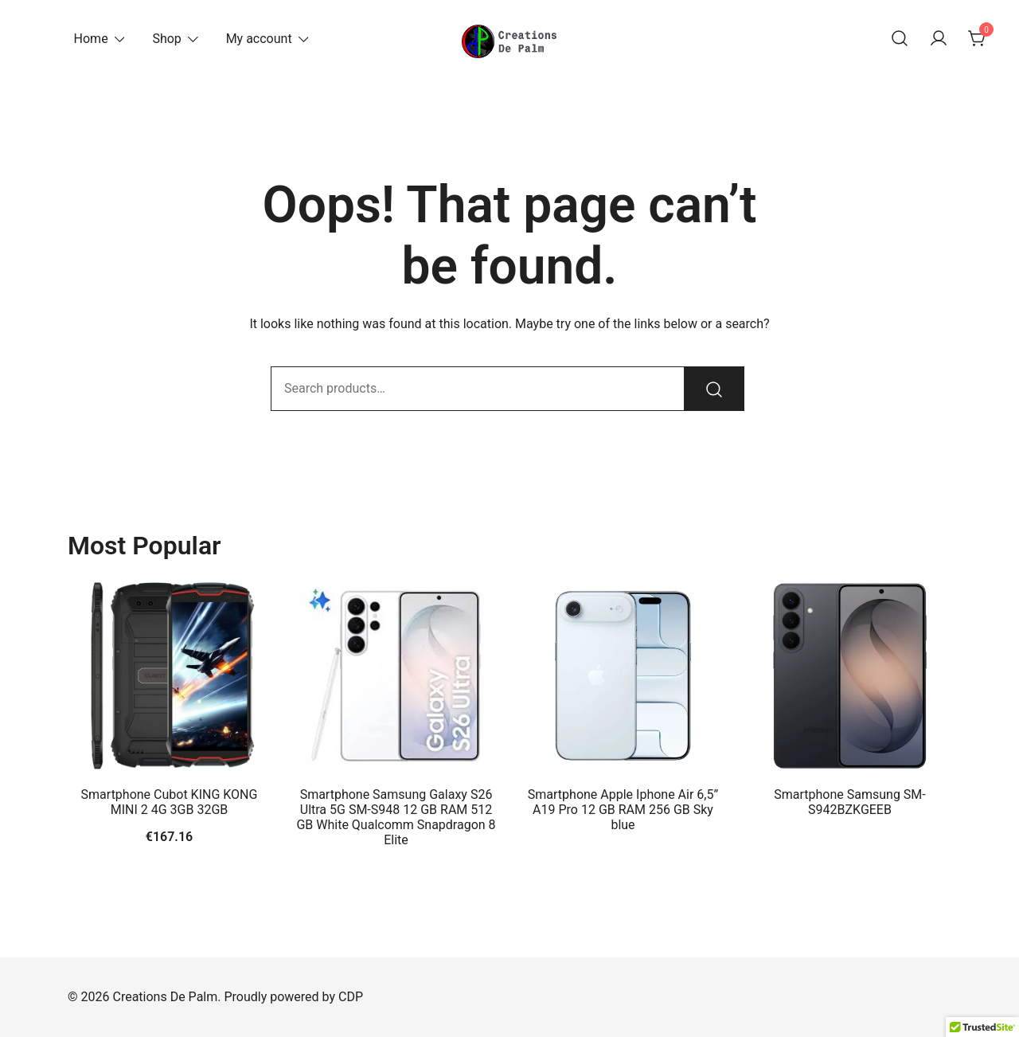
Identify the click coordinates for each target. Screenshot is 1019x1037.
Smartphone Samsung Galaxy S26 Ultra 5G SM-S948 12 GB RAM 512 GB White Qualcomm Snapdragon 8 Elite (395, 817)
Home (91, 38)
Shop (166, 38)
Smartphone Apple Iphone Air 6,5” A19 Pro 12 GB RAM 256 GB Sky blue (623, 809)
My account (259, 38)
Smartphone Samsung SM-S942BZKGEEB (849, 802)
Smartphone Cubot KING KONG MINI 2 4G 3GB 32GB (169, 802)
